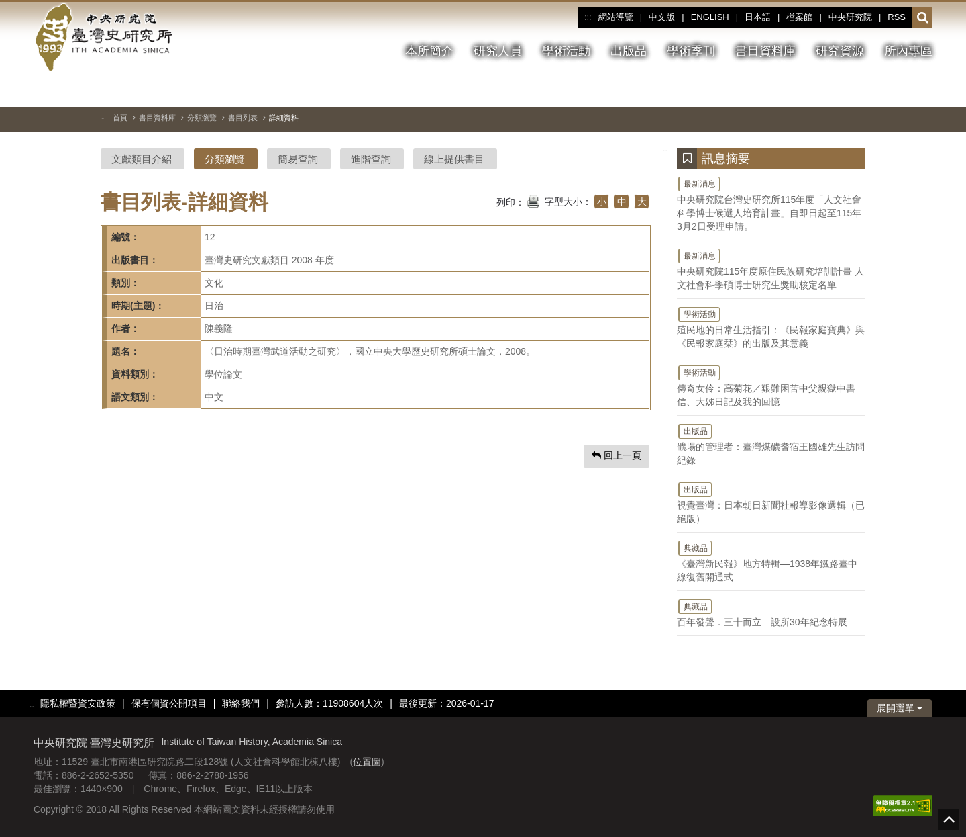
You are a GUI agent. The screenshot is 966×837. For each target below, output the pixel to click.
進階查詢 (371, 159)
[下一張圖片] (898, 90)
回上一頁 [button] (616, 455)
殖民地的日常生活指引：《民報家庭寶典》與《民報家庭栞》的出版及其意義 (771, 327)
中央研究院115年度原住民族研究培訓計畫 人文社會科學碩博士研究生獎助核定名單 (771, 268)
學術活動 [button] (566, 51)
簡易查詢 (298, 159)
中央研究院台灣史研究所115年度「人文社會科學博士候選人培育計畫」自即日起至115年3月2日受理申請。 (771, 203)
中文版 (662, 17)
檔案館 (799, 17)
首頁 (120, 118)
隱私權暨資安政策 (77, 703)
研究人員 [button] (498, 51)
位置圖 (367, 761)
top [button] (948, 819)
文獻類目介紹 (141, 159)
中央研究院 (850, 17)
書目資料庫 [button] (765, 51)
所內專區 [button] (908, 51)
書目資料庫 (157, 118)
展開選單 (899, 708)
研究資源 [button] (840, 51)
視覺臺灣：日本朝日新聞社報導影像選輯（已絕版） (771, 502)
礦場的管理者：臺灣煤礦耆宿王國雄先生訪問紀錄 (771, 444)
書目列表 (243, 118)
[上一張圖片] (874, 90)
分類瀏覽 (202, 118)
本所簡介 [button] (429, 51)
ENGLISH (710, 17)
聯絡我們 (241, 703)
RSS (897, 17)
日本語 (758, 17)
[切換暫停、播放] (850, 90)
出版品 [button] (628, 51)
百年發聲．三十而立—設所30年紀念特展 (771, 612)
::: (587, 17)
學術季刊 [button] (691, 51)
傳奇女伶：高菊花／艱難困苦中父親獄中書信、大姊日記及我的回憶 (771, 385)
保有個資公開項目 (169, 703)
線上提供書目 (454, 159)
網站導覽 (615, 17)
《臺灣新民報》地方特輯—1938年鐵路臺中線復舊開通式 (771, 560)
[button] (922, 18)
